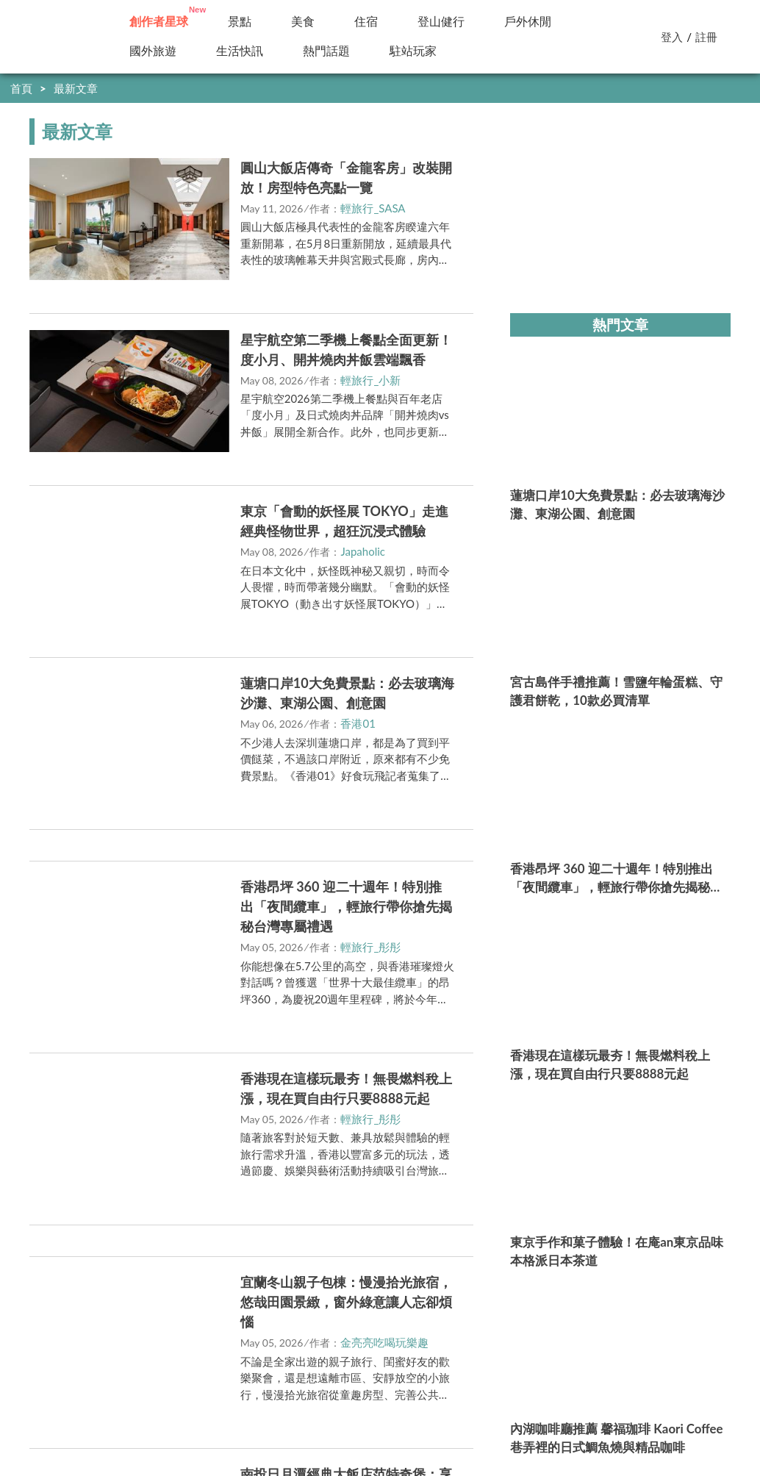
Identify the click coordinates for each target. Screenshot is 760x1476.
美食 (308, 21)
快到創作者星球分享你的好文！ (661, 88)
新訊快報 (244, 51)
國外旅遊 (158, 51)
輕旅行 (54, 37)
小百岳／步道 (457, 21)
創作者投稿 (158, 21)
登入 (672, 36)
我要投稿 (144, 1376)
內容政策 (267, 1376)
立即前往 (223, 387)
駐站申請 (206, 1376)
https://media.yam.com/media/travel (328, 1407)
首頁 (21, 88)
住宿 (371, 21)
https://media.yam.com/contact (335, 1423)
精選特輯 (556, 21)
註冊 (706, 36)
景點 (245, 21)
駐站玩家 (326, 51)
